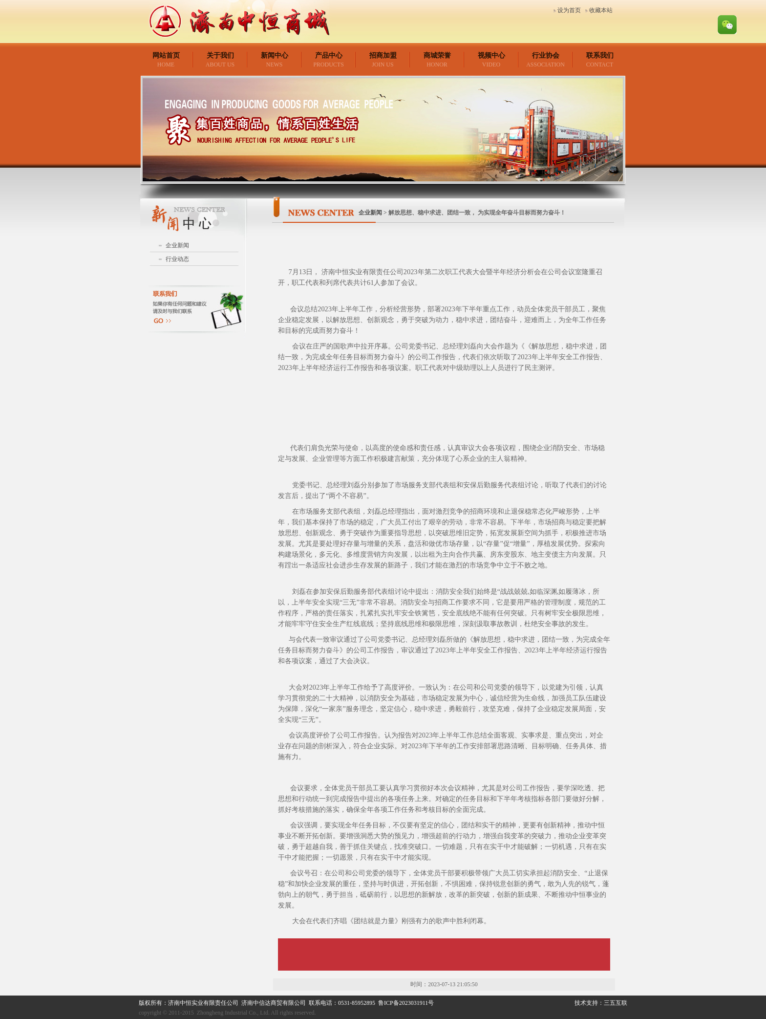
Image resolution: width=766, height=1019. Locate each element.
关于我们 (220, 55)
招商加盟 (383, 55)
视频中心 (491, 55)
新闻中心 (274, 55)
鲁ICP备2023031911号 (406, 1002)
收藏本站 (601, 10)
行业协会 (545, 55)
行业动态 (177, 259)
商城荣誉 (437, 55)
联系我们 (600, 55)
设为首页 (569, 10)
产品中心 (328, 55)
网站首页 (166, 55)
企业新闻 (177, 245)
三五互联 (615, 1002)
